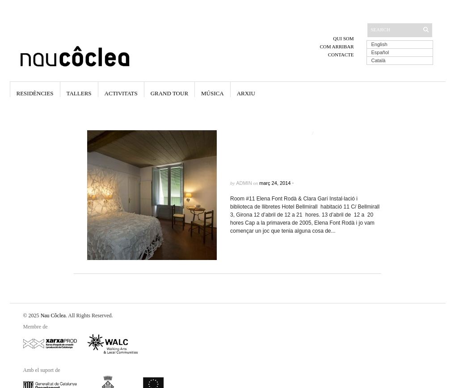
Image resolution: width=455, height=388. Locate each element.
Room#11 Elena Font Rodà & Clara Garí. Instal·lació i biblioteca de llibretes (304, 158)
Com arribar (337, 46)
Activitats (121, 93)
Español (380, 52)
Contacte (341, 54)
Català (378, 60)
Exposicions (331, 133)
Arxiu (246, 93)
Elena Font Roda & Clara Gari (270, 133)
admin (244, 183)
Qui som (343, 38)
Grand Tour (169, 93)
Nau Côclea (53, 315)
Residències (35, 93)
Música (212, 93)
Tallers (79, 93)
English (379, 44)
